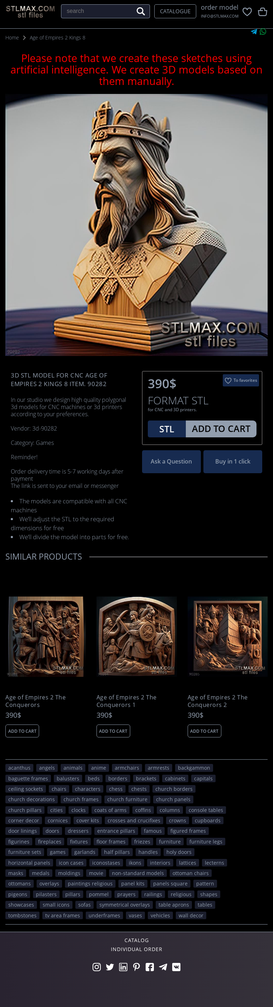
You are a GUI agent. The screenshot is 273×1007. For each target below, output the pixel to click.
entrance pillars (116, 830)
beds (94, 778)
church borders (174, 788)
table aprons (174, 904)
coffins (143, 810)
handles (148, 852)
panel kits (133, 883)
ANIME (98, 767)
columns (170, 810)
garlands (84, 852)
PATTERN (205, 883)
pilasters (46, 894)
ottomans (19, 883)
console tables (206, 810)
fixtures (79, 841)
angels (47, 767)
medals (41, 873)
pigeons (17, 894)
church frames (81, 799)
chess (116, 788)
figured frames (188, 830)
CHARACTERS (87, 788)
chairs (59, 788)
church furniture (127, 799)
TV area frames (62, 915)
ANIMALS (73, 767)
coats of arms (110, 810)
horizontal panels (29, 862)
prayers (126, 894)
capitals (203, 778)
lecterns (214, 862)
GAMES (58, 852)
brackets (146, 778)
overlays (49, 883)
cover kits (87, 820)
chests (139, 788)
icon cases (71, 862)
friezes (142, 841)
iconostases (106, 862)
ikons (135, 862)
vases (135, 915)
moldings (69, 873)
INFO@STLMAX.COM (220, 16)
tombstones (22, 915)
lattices (187, 862)
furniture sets (24, 852)
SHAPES (208, 894)
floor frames (111, 841)
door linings (22, 830)
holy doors (179, 852)
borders (117, 778)
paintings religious (90, 883)
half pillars (117, 852)
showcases (21, 904)
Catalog (136, 940)
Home (12, 37)
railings (153, 894)
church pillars (25, 810)
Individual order (137, 949)
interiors (160, 862)
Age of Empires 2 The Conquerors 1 (127, 701)
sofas (84, 904)
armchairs (127, 767)
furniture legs (205, 841)
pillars (72, 894)
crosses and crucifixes (134, 820)
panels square (170, 883)
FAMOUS (153, 830)
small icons (56, 904)
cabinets (175, 778)
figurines (18, 841)
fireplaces (49, 841)
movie (96, 873)
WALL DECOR (191, 915)
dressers (78, 830)
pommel (99, 894)
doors (52, 830)
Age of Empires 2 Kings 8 (57, 37)
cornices (58, 820)
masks (15, 873)
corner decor (23, 820)
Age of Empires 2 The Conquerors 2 (218, 701)
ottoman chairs (191, 873)
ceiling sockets (25, 788)
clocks (78, 810)
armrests (158, 767)
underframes (104, 915)
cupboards (208, 820)
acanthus (19, 767)
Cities (56, 810)
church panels (173, 799)
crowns (177, 820)
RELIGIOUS (181, 894)
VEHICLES (160, 915)
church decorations (31, 799)
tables (205, 904)
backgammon (194, 767)
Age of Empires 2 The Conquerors (35, 701)
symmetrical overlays (124, 904)
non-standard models (138, 873)
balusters (68, 778)
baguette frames (28, 778)
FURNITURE (170, 841)
